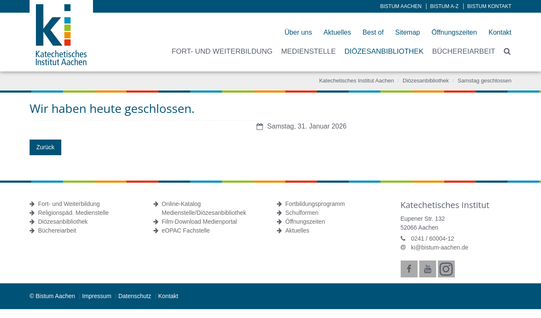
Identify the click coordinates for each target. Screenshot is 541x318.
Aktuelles (337, 32)
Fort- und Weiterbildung (69, 203)
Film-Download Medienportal (199, 221)
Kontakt (500, 32)
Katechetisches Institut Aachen (356, 80)
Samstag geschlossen (484, 80)
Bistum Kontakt (489, 6)
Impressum (97, 296)
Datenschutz (135, 296)
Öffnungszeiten (454, 32)
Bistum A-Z (444, 6)
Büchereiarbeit (57, 230)
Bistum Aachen (401, 6)
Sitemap (407, 32)
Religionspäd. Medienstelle (73, 212)
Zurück (45, 147)
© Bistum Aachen (53, 296)
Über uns (298, 32)
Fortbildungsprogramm (315, 203)
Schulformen (302, 212)
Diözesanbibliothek (426, 80)
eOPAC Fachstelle (186, 230)
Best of (373, 32)
